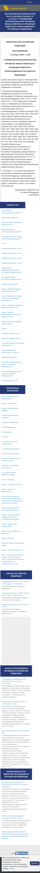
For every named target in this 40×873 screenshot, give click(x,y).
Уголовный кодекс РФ (9, 380)
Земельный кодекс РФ (9, 284)
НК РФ (3, 329)
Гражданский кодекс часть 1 (11, 248)
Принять (34, 863)
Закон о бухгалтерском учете (12, 550)
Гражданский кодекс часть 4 (11, 263)
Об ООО (4, 437)
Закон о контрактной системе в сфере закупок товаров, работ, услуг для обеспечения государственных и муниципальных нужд (12, 559)
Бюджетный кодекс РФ (9, 218)
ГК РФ (3, 243)
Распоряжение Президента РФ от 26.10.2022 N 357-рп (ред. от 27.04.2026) (14, 681)
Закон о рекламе (7, 538)
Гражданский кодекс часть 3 (11, 258)
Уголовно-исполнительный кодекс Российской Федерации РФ (11, 364)
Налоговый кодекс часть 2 (11, 338)
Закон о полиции (7, 479)
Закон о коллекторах (9, 403)
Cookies (11, 869)
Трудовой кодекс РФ (9, 357)
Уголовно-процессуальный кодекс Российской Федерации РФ (11, 373)
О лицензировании (8, 427)
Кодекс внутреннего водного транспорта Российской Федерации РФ (12, 298)
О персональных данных (10, 449)
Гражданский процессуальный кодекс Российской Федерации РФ (11, 270)
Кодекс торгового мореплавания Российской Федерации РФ (11, 314)
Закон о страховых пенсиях (11, 484)
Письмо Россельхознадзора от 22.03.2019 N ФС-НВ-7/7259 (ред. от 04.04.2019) (15, 784)
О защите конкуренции (9, 422)
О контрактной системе (10, 453)
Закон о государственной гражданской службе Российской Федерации (10, 517)
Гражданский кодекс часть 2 (11, 253)
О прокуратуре (6, 432)
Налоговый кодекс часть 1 (11, 333)
